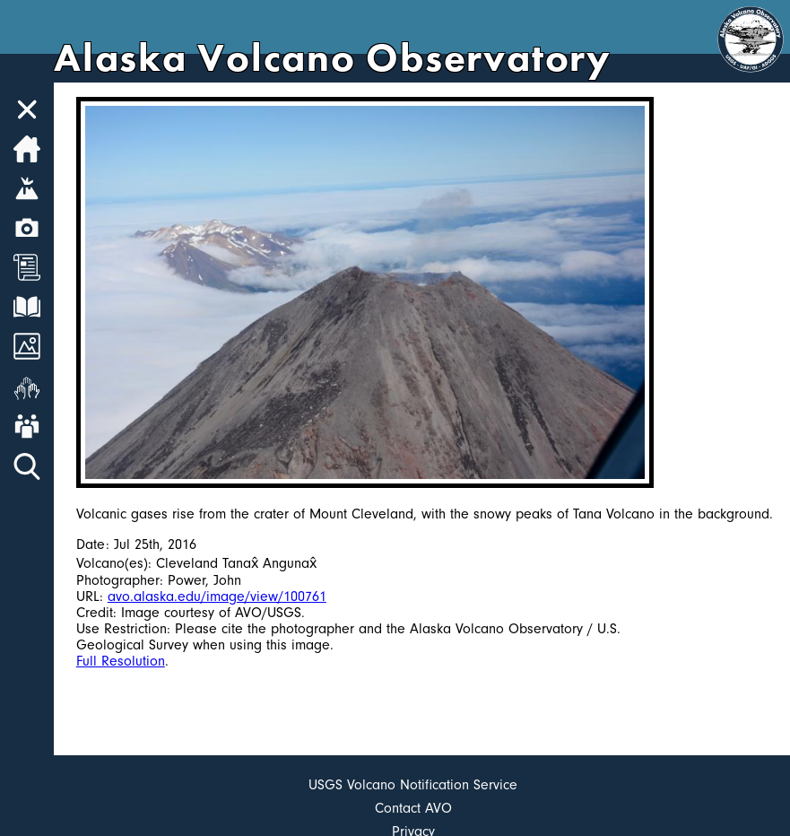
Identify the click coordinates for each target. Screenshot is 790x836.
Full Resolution (120, 661)
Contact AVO (413, 808)
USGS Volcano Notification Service (412, 785)
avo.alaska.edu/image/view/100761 (217, 596)
